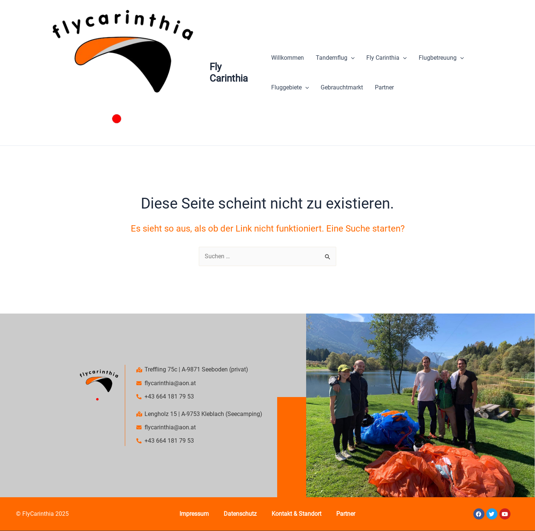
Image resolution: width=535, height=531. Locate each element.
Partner (384, 87)
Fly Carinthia (229, 72)
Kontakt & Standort (296, 513)
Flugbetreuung (441, 58)
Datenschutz (240, 513)
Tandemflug (335, 58)
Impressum (194, 513)
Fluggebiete (290, 87)
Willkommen (287, 57)
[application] (351, 58)
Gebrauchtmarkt (342, 87)
